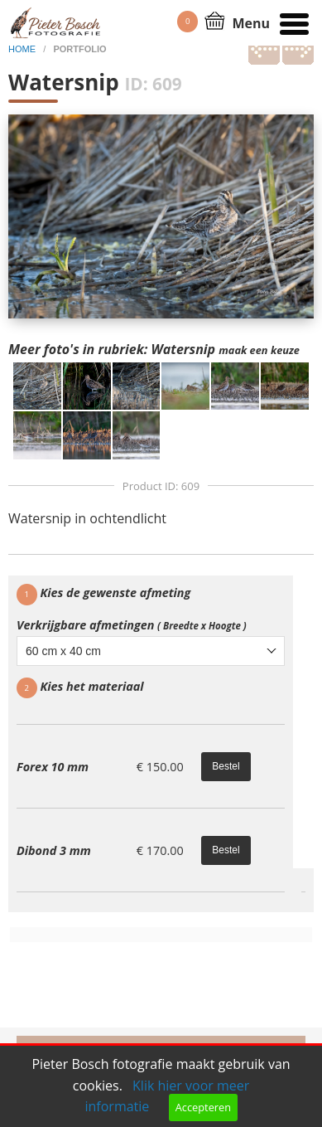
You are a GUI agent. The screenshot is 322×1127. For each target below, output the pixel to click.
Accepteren (203, 1107)
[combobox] (151, 651)
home (23, 49)
